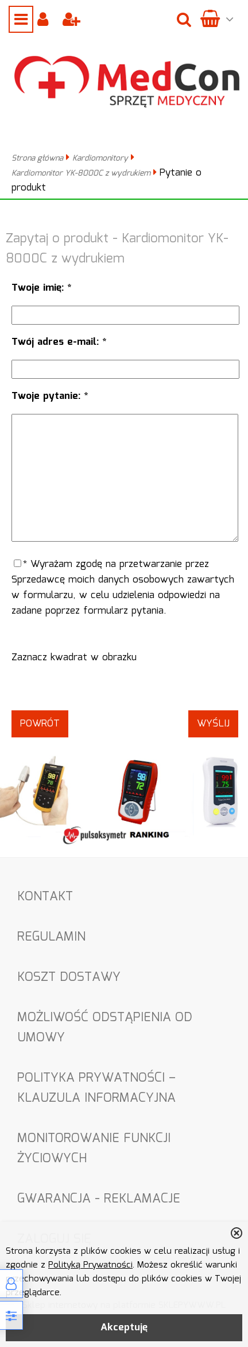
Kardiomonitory (100, 158)
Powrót (40, 724)
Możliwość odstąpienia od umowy (104, 1027)
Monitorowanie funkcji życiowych (93, 1148)
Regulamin (51, 937)
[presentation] (124, 687)
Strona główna (37, 158)
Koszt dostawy (69, 977)
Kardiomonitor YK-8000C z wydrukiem (80, 173)
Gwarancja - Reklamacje (98, 1199)
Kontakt (45, 896)
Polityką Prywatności (90, 1265)
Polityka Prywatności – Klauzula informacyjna (96, 1088)
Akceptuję (124, 1327)
